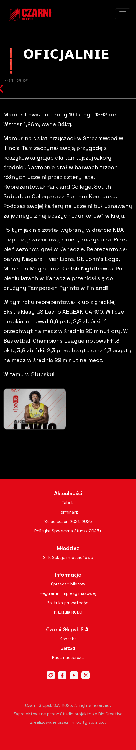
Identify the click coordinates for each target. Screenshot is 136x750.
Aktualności (68, 494)
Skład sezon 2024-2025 (68, 521)
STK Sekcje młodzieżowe (68, 557)
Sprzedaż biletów (68, 584)
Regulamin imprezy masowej (68, 593)
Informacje (68, 575)
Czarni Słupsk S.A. (68, 630)
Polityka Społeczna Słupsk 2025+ (68, 530)
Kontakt (68, 638)
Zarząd (68, 648)
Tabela (68, 502)
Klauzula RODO (68, 612)
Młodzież (68, 548)
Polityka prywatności (68, 602)
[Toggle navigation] (122, 13)
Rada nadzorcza (68, 657)
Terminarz (68, 512)
